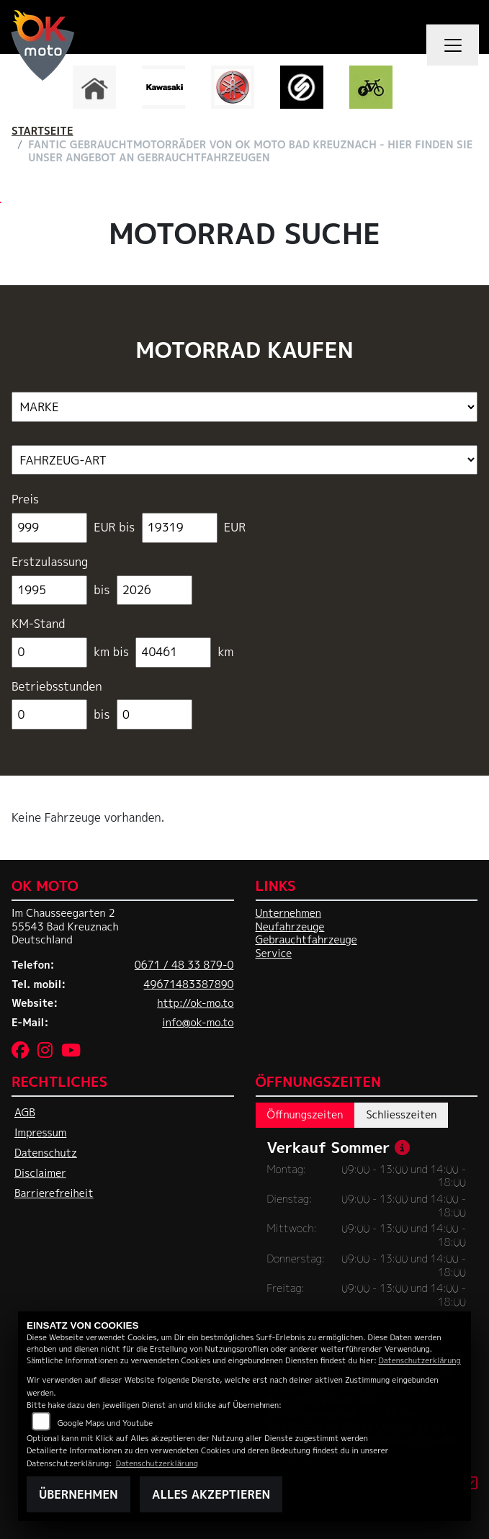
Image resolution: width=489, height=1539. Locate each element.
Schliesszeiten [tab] (401, 1115)
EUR (234, 527)
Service (274, 953)
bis (102, 590)
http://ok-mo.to (195, 1003)
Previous (70, 91)
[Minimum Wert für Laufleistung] (49, 652)
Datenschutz (45, 1153)
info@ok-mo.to (197, 1022)
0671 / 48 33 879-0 (184, 965)
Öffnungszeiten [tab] (305, 1115)
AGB (24, 1112)
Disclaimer (40, 1173)
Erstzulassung (50, 562)
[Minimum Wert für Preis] (49, 528)
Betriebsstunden (57, 686)
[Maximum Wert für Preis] (179, 528)
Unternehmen (288, 913)
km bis (112, 652)
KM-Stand (39, 624)
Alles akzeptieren (211, 1494)
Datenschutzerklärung (419, 1360)
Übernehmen (78, 1494)
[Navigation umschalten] (453, 45)
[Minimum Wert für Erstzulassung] (49, 590)
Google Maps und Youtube (105, 1422)
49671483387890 (189, 984)
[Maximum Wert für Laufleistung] (173, 652)
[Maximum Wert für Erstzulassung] (154, 590)
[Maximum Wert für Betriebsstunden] (154, 714)
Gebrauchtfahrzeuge (306, 940)
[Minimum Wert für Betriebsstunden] (49, 714)
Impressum (40, 1133)
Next (420, 91)
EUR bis (114, 527)
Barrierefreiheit (54, 1193)
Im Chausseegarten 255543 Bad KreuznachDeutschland (65, 926)
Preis (25, 499)
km (226, 652)
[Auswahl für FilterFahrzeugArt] (244, 460)
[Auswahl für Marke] (244, 407)
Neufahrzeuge (290, 927)
